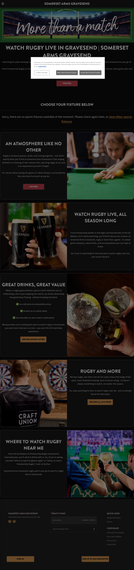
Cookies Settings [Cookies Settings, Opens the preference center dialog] (41, 72)
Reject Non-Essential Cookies (67, 72)
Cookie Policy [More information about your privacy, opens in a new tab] (42, 66)
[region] (68, 68)
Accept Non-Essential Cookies (90, 72)
